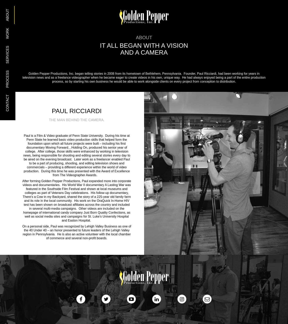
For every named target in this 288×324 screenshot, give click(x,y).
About (7, 15)
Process (7, 79)
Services (7, 55)
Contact (7, 103)
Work (7, 33)
